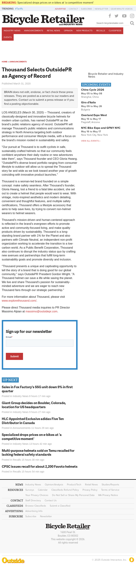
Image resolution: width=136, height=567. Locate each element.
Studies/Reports (110, 484)
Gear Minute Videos (121, 9)
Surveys (29, 489)
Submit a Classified (60, 505)
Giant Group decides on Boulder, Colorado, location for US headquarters (34, 404)
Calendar (43, 489)
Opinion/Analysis (54, 484)
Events (8, 37)
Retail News (53, 30)
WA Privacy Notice (108, 495)
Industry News (12, 30)
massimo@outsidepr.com (41, 311)
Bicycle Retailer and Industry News (105, 75)
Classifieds (115, 30)
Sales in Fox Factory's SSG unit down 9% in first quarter (37, 388)
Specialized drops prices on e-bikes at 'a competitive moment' (55, 2)
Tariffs (19, 8)
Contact (73, 9)
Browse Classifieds (35, 505)
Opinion (68, 30)
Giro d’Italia (88, 102)
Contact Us (51, 500)
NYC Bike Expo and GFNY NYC (100, 128)
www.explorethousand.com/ (19, 300)
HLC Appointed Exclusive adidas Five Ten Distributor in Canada (33, 420)
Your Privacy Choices (36, 495)
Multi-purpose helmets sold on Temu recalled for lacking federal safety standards (38, 452)
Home (4, 62)
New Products (84, 30)
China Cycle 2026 (92, 90)
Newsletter (101, 9)
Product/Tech (74, 484)
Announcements (33, 30)
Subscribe (86, 9)
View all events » (90, 141)
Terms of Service (110, 489)
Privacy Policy (90, 489)
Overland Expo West (94, 115)
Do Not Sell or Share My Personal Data (73, 495)
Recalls (100, 30)
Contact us (25, 100)
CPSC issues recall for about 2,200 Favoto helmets (40, 466)
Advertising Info (33, 511)
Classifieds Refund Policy (65, 489)
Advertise (60, 9)
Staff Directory (33, 500)
